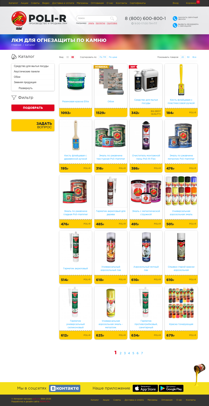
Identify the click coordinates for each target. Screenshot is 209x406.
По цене (113, 57)
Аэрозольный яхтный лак (146, 268)
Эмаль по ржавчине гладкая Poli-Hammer (75, 212)
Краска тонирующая (181, 324)
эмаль (91, 23)
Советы (35, 3)
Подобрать (33, 107)
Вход (175, 3)
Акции (24, 3)
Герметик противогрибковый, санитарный (146, 324)
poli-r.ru (36, 399)
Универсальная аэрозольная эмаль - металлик (111, 324)
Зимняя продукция (25, 82)
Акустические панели (27, 71)
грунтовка (112, 23)
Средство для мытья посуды (31, 66)
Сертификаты (138, 3)
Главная (16, 45)
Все (194, 57)
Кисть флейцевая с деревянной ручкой (75, 157)
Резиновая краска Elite (75, 102)
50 (188, 57)
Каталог (13, 3)
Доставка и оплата (63, 3)
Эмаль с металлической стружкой (146, 212)
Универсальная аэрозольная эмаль (181, 212)
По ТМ (103, 57)
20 (182, 57)
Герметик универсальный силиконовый (75, 324)
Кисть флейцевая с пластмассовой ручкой (181, 101)
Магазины (82, 3)
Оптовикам (97, 3)
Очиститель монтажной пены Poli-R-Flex (146, 157)
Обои (17, 76)
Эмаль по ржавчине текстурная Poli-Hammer (110, 157)
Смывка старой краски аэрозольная (181, 268)
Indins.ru (45, 402)
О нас (110, 3)
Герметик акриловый (75, 269)
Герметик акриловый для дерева (110, 212)
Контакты (121, 3)
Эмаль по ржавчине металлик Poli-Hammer (181, 157)
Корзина (191, 3)
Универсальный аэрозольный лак (111, 268)
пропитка (100, 23)
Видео (45, 3)
